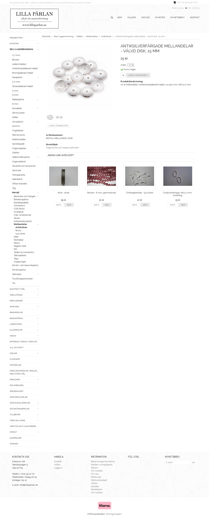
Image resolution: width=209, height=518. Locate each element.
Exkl (197, 8)
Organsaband (19, 161)
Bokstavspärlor (21, 199)
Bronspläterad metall (22, 73)
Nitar (16, 236)
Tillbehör (24, 414)
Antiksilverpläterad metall (25, 68)
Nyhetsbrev (177, 17)
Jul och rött (16, 347)
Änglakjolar (18, 130)
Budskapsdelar (21, 202)
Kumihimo (15, 359)
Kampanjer (15, 438)
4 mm (15, 90)
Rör (15, 249)
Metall (25, 192)
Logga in (58, 468)
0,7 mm (16, 55)
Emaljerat (18, 212)
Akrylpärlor (25, 121)
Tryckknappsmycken (22, 278)
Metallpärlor (25, 99)
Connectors (19, 205)
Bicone (15, 59)
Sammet (16, 170)
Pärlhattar (19, 240)
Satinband (17, 179)
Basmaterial (24, 318)
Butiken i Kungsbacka (101, 464)
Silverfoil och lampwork (24, 166)
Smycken (24, 306)
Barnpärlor (16, 312)
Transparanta (18, 175)
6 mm (15, 95)
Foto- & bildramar (22, 215)
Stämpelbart (20, 255)
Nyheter (160, 17)
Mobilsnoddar (19, 139)
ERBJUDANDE (16, 301)
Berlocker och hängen (26, 196)
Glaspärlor (25, 77)
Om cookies (97, 470)
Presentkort (16, 391)
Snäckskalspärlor (24, 403)
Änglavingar (20, 261)
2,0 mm (16, 82)
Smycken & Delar (19, 397)
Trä (13, 283)
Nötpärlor (15, 365)
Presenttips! (16, 38)
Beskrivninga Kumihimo (103, 461)
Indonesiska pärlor (23, 221)
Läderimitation (19, 64)
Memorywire (18, 135)
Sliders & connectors (24, 252)
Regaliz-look (20, 246)
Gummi (16, 126)
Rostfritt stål (24, 289)
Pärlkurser (96, 477)
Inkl (189, 8)
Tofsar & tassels (19, 183)
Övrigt (24, 432)
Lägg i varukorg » (138, 75)
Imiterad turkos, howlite (23, 341)
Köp (69, 205)
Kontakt (194, 17)
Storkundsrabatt (99, 480)
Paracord (24, 379)
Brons (18, 230)
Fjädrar (15, 152)
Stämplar (25, 274)
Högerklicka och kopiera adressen (62, 147)
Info (58, 205)
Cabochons (24, 324)
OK (193, 462)
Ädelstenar (24, 295)
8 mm (15, 104)
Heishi (24, 336)
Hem (119, 17)
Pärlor (17, 243)
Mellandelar (26, 224)
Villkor (131, 17)
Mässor (94, 468)
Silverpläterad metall (22, 86)
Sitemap (14, 444)
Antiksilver (21, 227)
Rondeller (25, 108)
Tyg (14, 188)
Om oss (145, 17)
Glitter (15, 117)
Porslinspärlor (19, 269)
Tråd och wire (24, 420)
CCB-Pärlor (19, 208)
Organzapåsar (25, 148)
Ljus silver (20, 233)
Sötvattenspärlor (24, 409)
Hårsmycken (18, 113)
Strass (17, 218)
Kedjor (24, 353)
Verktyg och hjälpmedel (23, 426)
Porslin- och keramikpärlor (25, 265)
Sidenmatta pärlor (25, 157)
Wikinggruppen (114, 514)
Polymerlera (17, 385)
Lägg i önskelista (58, 125)
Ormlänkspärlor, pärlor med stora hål (24, 372)
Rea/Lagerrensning (24, 49)
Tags (16, 258)
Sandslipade (18, 144)
